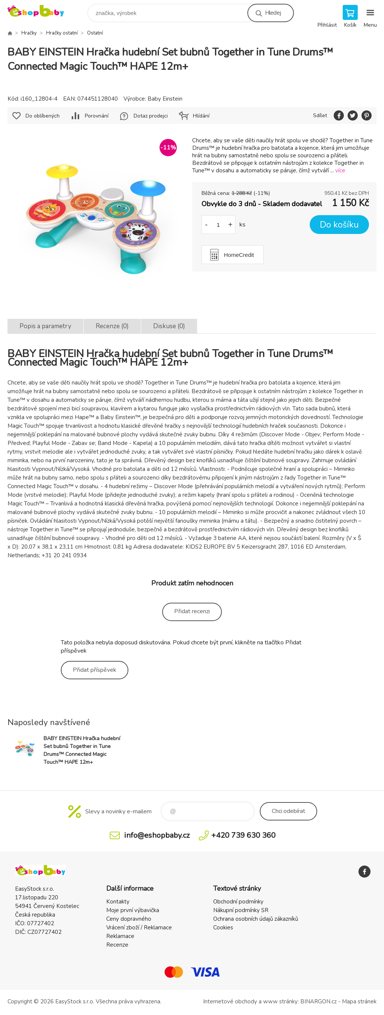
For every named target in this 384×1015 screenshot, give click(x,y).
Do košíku (339, 225)
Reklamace (120, 936)
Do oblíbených (43, 115)
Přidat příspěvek (94, 670)
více (340, 170)
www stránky (280, 1001)
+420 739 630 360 (243, 835)
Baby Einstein (165, 99)
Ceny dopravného (128, 919)
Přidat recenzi (192, 611)
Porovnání (96, 115)
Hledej (273, 13)
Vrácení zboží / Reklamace (139, 927)
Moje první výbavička (132, 910)
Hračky (29, 33)
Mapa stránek (359, 1001)
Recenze (117, 945)
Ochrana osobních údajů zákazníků (255, 919)
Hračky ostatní (62, 33)
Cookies (223, 927)
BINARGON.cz (318, 1001)
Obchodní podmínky (238, 901)
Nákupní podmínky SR (240, 910)
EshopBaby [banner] (41, 11)
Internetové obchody (230, 1001)
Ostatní (95, 33)
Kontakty (118, 901)
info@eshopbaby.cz (157, 835)
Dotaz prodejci (151, 115)
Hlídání (201, 115)
